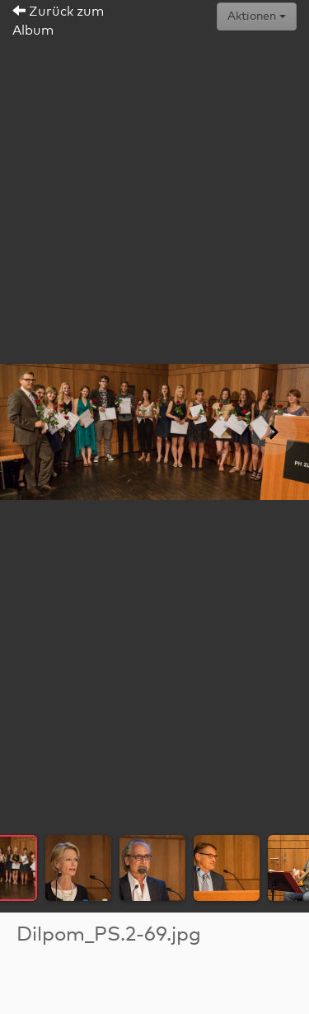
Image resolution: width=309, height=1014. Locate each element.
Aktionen (256, 16)
